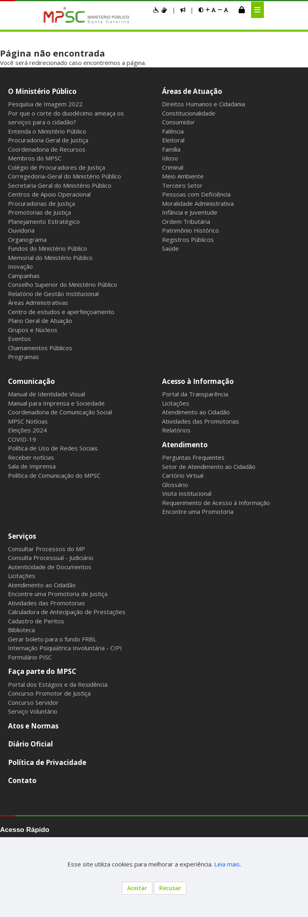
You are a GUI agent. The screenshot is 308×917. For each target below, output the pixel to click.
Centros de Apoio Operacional (49, 194)
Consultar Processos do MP (46, 549)
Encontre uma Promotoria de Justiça (57, 594)
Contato (22, 780)
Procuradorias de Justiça (41, 203)
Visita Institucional (186, 493)
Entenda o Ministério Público (47, 131)
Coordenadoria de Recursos (46, 149)
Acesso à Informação (198, 381)
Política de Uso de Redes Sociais (53, 448)
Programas (23, 357)
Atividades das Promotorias (200, 421)
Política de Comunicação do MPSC (54, 475)
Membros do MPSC (34, 158)
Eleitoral (173, 140)
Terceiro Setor (182, 185)
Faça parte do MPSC (42, 671)
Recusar (170, 888)
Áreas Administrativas (38, 302)
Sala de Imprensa (32, 466)
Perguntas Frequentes (193, 457)
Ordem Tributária (186, 221)
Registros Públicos (188, 239)
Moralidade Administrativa (198, 203)
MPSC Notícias (28, 421)
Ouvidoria (21, 230)
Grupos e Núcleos (32, 330)
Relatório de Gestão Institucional (53, 294)
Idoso (170, 158)
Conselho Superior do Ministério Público (62, 284)
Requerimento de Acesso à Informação (216, 503)
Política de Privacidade (47, 762)
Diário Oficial (30, 744)
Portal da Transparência (195, 394)
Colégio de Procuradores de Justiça (56, 167)
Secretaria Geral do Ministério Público (59, 185)
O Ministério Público (42, 91)
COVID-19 (22, 439)
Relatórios (176, 430)
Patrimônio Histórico (190, 230)
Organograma (27, 239)
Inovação (20, 266)
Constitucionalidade (188, 113)
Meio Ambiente (183, 176)
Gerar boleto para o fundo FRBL (52, 639)
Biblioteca (21, 630)
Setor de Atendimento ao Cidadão (208, 467)
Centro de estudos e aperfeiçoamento (61, 312)
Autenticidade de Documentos (49, 567)
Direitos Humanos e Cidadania (203, 104)
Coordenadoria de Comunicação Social (60, 412)
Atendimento (185, 444)
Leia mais (227, 864)
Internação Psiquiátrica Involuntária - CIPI (65, 648)
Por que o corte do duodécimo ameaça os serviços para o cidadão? (66, 117)
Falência (173, 131)
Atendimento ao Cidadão (196, 412)
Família (171, 149)
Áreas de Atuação (192, 91)
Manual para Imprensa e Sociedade (56, 403)
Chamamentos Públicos (40, 348)
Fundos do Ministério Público (47, 248)
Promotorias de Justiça (39, 212)
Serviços (22, 536)
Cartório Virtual (182, 475)
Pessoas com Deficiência (196, 194)
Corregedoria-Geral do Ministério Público (64, 176)
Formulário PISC (30, 657)
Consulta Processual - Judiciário (50, 558)
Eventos (19, 339)
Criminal (172, 167)
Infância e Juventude (189, 212)
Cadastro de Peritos (36, 621)
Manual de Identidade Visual (46, 394)
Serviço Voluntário (32, 711)
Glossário (175, 485)
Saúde (170, 248)
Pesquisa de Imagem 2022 (45, 104)
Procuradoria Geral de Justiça (48, 140)
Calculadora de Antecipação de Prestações (67, 612)
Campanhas (24, 276)
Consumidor (178, 122)
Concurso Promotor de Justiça (49, 693)
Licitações (175, 403)
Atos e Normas (33, 725)
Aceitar (137, 888)
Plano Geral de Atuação (40, 320)
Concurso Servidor (33, 702)
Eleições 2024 (27, 430)
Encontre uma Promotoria (197, 511)
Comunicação (31, 381)
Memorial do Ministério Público (50, 258)
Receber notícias (31, 457)
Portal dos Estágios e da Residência (57, 684)
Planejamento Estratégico (44, 221)
